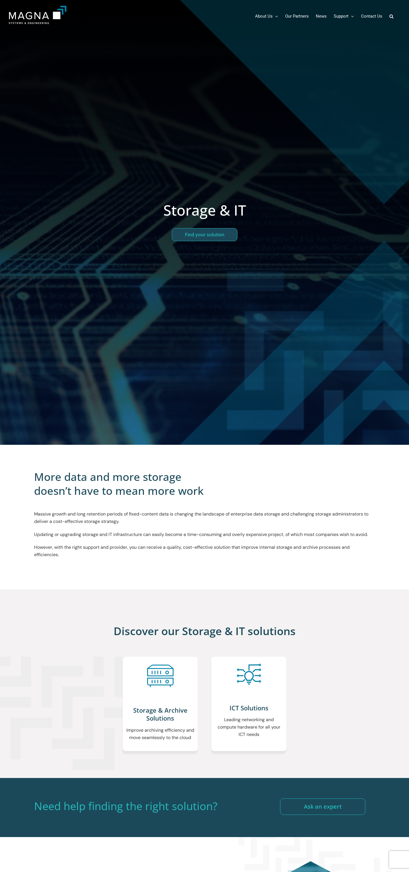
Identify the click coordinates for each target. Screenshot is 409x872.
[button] (391, 16)
